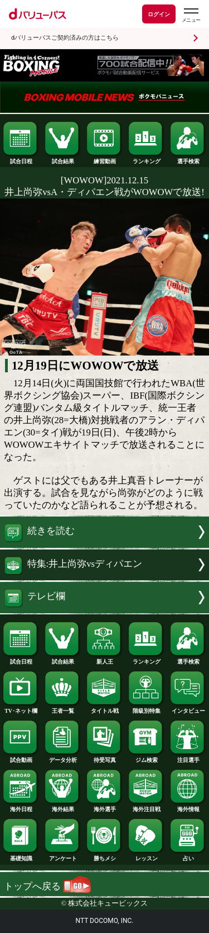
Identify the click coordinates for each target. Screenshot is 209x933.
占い (188, 855)
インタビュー (188, 708)
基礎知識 (21, 855)
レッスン (146, 855)
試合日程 (21, 158)
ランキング (146, 158)
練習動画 (104, 158)
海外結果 (62, 806)
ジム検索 (146, 757)
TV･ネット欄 (21, 708)
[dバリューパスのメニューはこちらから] (190, 15)
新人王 (104, 659)
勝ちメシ (104, 855)
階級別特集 (146, 708)
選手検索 (188, 158)
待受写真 (104, 757)
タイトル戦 (104, 708)
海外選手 (104, 806)
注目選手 (188, 757)
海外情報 (188, 806)
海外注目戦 (146, 806)
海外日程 (21, 806)
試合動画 (21, 757)
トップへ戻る (47, 886)
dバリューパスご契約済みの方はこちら (65, 37)
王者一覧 (62, 708)
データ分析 (62, 757)
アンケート (62, 855)
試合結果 (62, 158)
